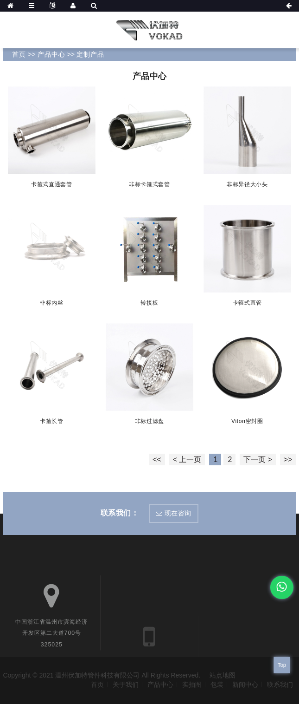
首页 (19, 54)
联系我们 (280, 684)
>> (288, 459)
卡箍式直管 (247, 303)
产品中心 (51, 54)
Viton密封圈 (247, 420)
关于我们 (126, 684)
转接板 (149, 303)
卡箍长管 (52, 420)
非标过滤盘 (150, 420)
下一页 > (257, 459)
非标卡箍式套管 (149, 184)
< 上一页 (187, 459)
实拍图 (192, 684)
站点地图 (222, 675)
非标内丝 (52, 303)
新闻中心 (245, 684)
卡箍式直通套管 (51, 184)
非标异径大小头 (247, 184)
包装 (216, 684)
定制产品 (90, 54)
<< (157, 459)
